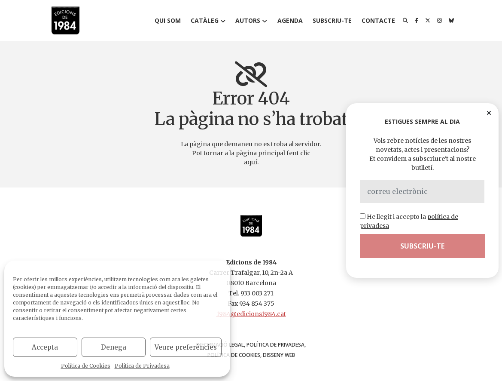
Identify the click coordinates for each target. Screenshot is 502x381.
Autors (247, 20)
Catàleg (205, 20)
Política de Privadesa (142, 366)
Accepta (45, 347)
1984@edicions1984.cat (251, 314)
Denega (113, 347)
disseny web (279, 355)
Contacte (378, 20)
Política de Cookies (85, 366)
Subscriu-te (332, 20)
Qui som (168, 20)
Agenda (290, 20)
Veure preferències (186, 347)
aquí (250, 162)
